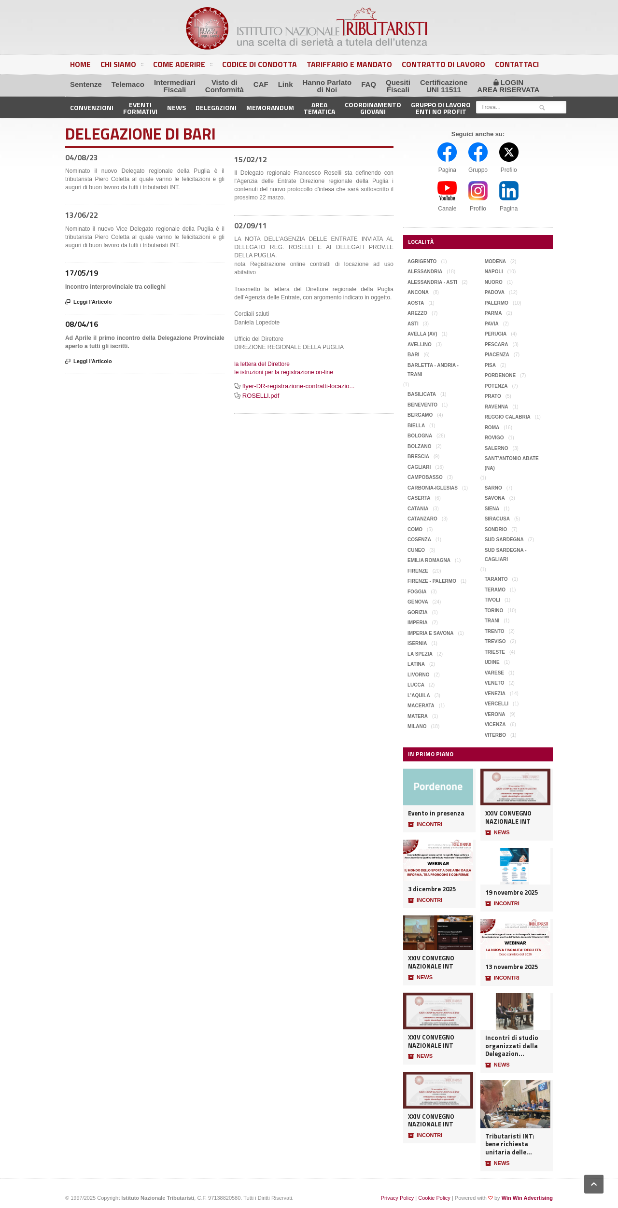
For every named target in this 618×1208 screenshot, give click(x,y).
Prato (493, 396)
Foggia (416, 591)
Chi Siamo (121, 65)
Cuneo (416, 550)
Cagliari (419, 467)
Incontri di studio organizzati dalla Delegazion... (511, 1046)
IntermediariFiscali (175, 86)
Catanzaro (422, 518)
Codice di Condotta (259, 64)
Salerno (496, 448)
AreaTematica (319, 107)
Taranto (496, 579)
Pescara (496, 344)
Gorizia (417, 612)
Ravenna (496, 406)
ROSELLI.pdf (261, 395)
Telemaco (128, 84)
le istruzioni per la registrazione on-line (283, 372)
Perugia (496, 334)
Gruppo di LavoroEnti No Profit (441, 107)
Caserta (419, 498)
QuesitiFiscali (398, 86)
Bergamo (420, 415)
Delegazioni (216, 107)
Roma (492, 427)
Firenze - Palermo (431, 581)
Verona (495, 714)
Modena (495, 261)
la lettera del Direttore (262, 364)
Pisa (490, 365)
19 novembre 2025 (511, 892)
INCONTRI (425, 824)
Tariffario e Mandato (349, 64)
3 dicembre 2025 (432, 889)
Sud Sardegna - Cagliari (506, 555)
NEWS (420, 978)
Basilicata (421, 394)
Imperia (417, 622)
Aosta (415, 303)
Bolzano (419, 446)
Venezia (495, 693)
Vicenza (495, 724)
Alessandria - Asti (432, 282)
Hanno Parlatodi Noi (327, 86)
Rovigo (494, 437)
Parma (493, 313)
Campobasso (425, 477)
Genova (417, 601)
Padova (495, 292)
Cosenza (419, 539)
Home (80, 64)
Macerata (421, 705)
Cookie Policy (434, 1198)
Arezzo (417, 313)
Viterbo (495, 735)
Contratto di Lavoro (443, 64)
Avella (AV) (422, 334)
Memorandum (270, 107)
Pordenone (500, 375)
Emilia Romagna (428, 560)
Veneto (495, 683)
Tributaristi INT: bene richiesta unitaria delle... (509, 1144)
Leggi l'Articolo (88, 302)
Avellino (419, 344)
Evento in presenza (436, 813)
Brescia (418, 456)
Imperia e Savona (430, 633)
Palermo (496, 303)
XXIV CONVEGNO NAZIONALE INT (431, 962)
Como (414, 529)
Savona (495, 498)
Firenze (417, 571)
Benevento (422, 404)
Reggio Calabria (508, 417)
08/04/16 (81, 324)
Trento (495, 631)
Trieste (495, 652)
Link (285, 84)
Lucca (415, 685)
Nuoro (494, 282)
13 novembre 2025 (511, 967)
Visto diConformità (224, 86)
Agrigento (421, 261)
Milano (416, 726)
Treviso (495, 641)
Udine (492, 662)
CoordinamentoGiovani (373, 107)
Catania (418, 508)
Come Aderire (182, 65)
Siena (492, 508)
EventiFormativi (140, 107)
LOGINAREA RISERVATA (508, 86)
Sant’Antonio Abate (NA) (512, 463)
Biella (416, 425)
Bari (413, 354)
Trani (492, 620)
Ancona (418, 292)
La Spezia (420, 654)
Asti (413, 323)
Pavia (492, 323)
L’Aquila (418, 695)
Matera (417, 716)
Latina (416, 664)
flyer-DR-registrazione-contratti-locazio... (298, 386)
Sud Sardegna (504, 539)
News (176, 107)
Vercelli (496, 703)
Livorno (418, 674)
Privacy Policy (397, 1198)
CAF (260, 84)
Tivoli (492, 600)
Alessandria (424, 271)
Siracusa (497, 518)
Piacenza (497, 354)
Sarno (493, 488)
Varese (494, 672)
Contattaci (517, 64)
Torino (494, 610)
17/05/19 (81, 273)
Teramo (495, 589)
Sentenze (86, 84)
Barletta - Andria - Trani (433, 370)
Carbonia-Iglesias (432, 488)
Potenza (496, 386)
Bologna (419, 435)
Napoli (494, 271)
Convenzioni (91, 107)
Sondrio (496, 529)
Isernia (417, 643)
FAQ (368, 84)
